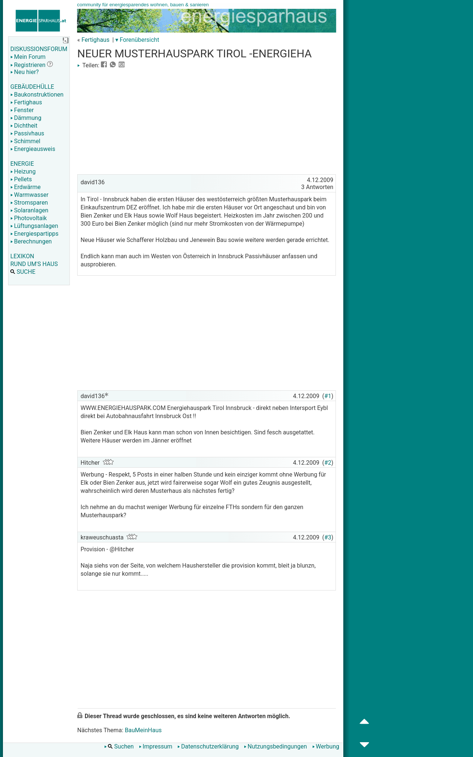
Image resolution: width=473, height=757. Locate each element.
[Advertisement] (206, 120)
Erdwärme (25, 187)
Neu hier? (24, 71)
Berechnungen (31, 241)
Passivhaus (27, 133)
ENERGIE (22, 163)
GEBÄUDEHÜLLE (32, 86)
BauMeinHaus (143, 730)
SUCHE (22, 271)
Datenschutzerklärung (208, 746)
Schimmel (25, 141)
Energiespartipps (34, 233)
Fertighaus (26, 102)
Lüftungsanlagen (34, 225)
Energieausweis (32, 148)
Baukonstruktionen (37, 94)
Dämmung (25, 117)
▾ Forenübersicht (137, 39)
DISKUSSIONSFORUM (38, 49)
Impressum (156, 746)
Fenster (22, 110)
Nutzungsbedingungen (275, 746)
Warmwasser (29, 194)
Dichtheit (23, 125)
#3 (327, 537)
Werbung (325, 746)
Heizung (22, 171)
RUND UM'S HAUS (34, 264)
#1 (327, 396)
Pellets (21, 179)
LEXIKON (22, 256)
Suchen (119, 746)
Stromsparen (29, 202)
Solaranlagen (29, 210)
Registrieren (27, 64)
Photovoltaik (28, 218)
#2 (327, 462)
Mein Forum (27, 56)
